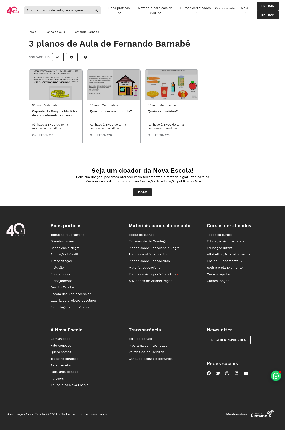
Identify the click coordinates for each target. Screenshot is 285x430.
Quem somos (61, 352)
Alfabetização (61, 261)
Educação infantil (64, 254)
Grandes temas (63, 241)
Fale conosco (61, 345)
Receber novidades (228, 340)
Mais (244, 10)
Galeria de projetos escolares (74, 300)
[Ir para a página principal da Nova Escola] (12, 13)
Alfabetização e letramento (228, 254)
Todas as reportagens (67, 235)
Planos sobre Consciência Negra (154, 248)
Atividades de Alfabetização (150, 281)
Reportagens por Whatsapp (72, 307)
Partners (57, 378)
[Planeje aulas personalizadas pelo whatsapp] (276, 375)
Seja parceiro (61, 365)
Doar (142, 192)
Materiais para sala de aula (155, 10)
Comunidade (225, 8)
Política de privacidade (147, 352)
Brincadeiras (60, 274)
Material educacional (145, 268)
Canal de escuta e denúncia (151, 359)
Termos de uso (140, 339)
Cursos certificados (195, 10)
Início (32, 31)
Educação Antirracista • (225, 241)
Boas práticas (119, 10)
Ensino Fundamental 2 (224, 261)
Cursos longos (218, 281)
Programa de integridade (148, 345)
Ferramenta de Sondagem (149, 241)
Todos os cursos (219, 235)
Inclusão (57, 268)
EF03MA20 (104, 135)
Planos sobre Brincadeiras (149, 261)
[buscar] (96, 10)
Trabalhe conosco (65, 359)
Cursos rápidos (219, 274)
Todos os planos (141, 235)
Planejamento (61, 281)
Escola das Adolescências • (72, 294)
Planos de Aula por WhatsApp (153, 274)
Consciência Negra (65, 248)
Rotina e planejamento (225, 268)
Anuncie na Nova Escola (70, 385)
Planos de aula (55, 31)
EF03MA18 (46, 135)
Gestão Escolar (63, 287)
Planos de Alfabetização (148, 254)
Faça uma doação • (66, 372)
